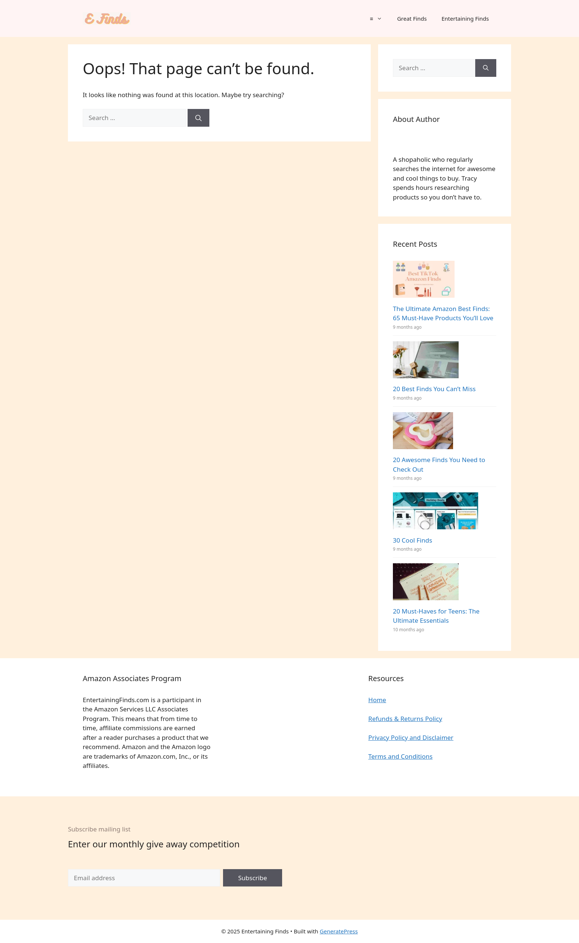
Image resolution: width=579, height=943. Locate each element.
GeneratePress (339, 931)
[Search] (198, 118)
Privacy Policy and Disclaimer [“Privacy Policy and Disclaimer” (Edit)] (410, 737)
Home (377, 700)
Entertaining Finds (465, 18)
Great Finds (411, 18)
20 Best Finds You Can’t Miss (434, 389)
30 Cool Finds (412, 540)
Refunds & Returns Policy (405, 718)
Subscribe (252, 878)
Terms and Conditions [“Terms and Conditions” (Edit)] (400, 756)
